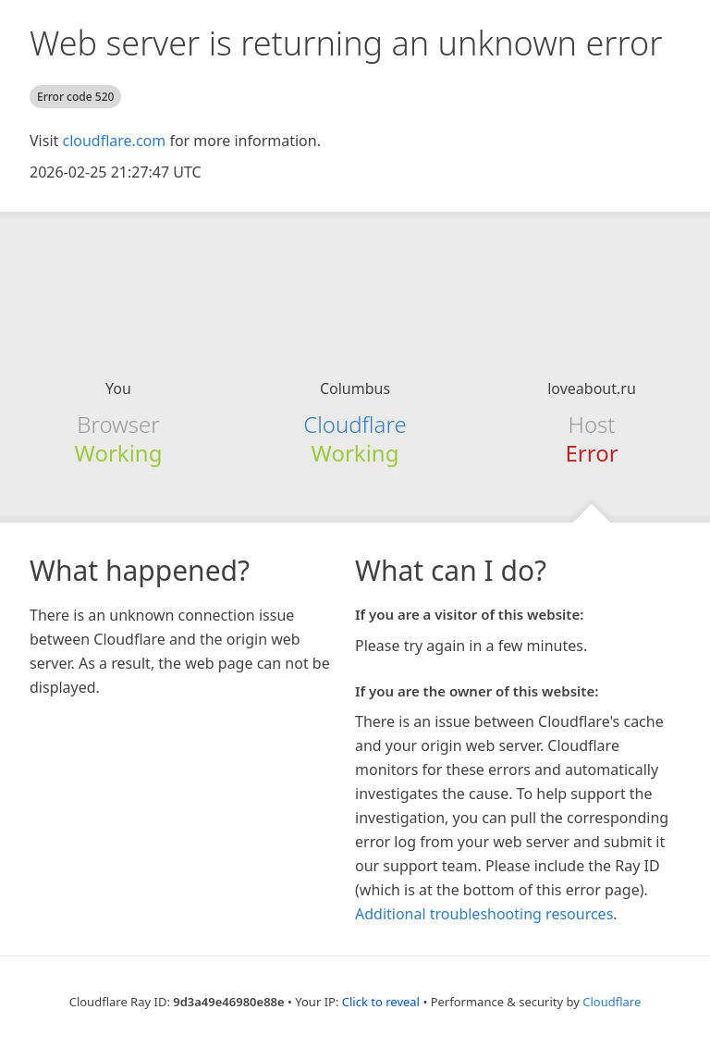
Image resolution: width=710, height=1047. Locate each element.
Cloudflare (354, 424)
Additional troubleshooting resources (484, 914)
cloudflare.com (113, 140)
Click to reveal (381, 1001)
